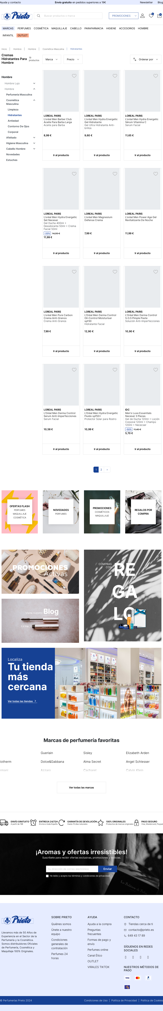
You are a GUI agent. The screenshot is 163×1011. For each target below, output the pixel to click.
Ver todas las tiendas (22, 701)
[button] (159, 16)
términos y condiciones (83, 875)
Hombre (17, 49)
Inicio (4, 49)
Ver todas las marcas (81, 787)
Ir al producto (61, 155)
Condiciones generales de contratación (59, 944)
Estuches (11, 160)
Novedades (13, 154)
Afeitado (11, 137)
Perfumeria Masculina (19, 94)
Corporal (13, 131)
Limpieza (13, 109)
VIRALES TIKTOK (98, 967)
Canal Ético (95, 955)
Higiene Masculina (17, 143)
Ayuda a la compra (100, 924)
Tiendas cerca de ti (140, 924)
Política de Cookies (152, 1000)
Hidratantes (15, 115)
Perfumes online (98, 949)
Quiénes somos (61, 924)
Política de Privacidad (124, 1000)
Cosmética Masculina (53, 49)
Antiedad (13, 120)
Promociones (124, 15)
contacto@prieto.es (141, 929)
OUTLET (93, 961)
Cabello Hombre (15, 148)
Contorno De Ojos (18, 126)
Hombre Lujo (12, 83)
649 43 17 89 (136, 935)
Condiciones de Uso (95, 1000)
